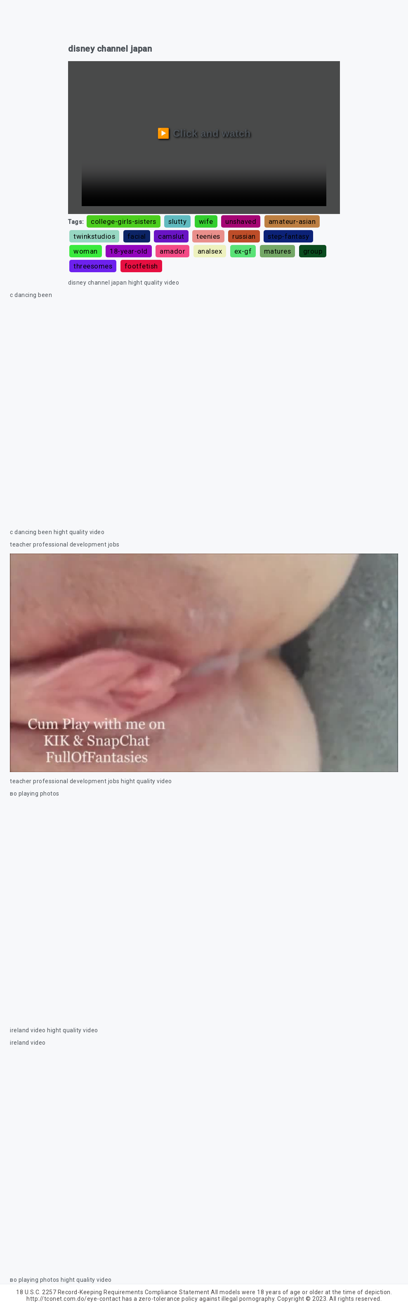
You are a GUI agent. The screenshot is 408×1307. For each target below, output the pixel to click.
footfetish (141, 266)
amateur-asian (292, 221)
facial (136, 236)
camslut (171, 236)
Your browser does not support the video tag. (204, 413)
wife (206, 221)
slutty (177, 221)
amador (172, 251)
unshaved (240, 221)
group (313, 251)
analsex (210, 251)
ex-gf (243, 251)
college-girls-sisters (123, 221)
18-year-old (129, 251)
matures (277, 251)
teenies (208, 236)
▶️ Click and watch (204, 133)
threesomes (92, 266)
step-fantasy (288, 236)
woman (85, 251)
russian (244, 236)
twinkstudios (94, 236)
